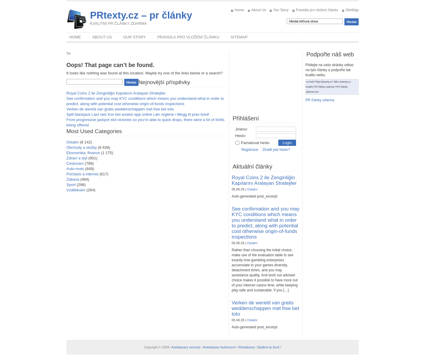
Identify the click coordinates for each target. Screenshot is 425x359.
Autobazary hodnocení (219, 347)
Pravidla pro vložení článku (317, 10)
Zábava (72, 179)
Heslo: (240, 135)
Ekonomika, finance (83, 153)
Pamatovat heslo (252, 143)
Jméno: (241, 129)
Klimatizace (246, 347)
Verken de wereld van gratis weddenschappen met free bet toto (120, 109)
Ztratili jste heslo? (276, 150)
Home (239, 10)
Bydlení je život (268, 347)
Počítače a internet (82, 174)
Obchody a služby (81, 147)
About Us (258, 10)
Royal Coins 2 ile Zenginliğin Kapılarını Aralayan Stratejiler (116, 93)
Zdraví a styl (76, 158)
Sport (71, 184)
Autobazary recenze (186, 347)
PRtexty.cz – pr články (141, 15)
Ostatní (72, 142)
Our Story (280, 10)
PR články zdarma (319, 100)
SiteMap (352, 10)
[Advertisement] (265, 80)
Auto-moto (75, 169)
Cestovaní (75, 163)
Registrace (249, 150)
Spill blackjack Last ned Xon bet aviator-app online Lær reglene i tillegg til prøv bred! (137, 114)
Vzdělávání (75, 190)
